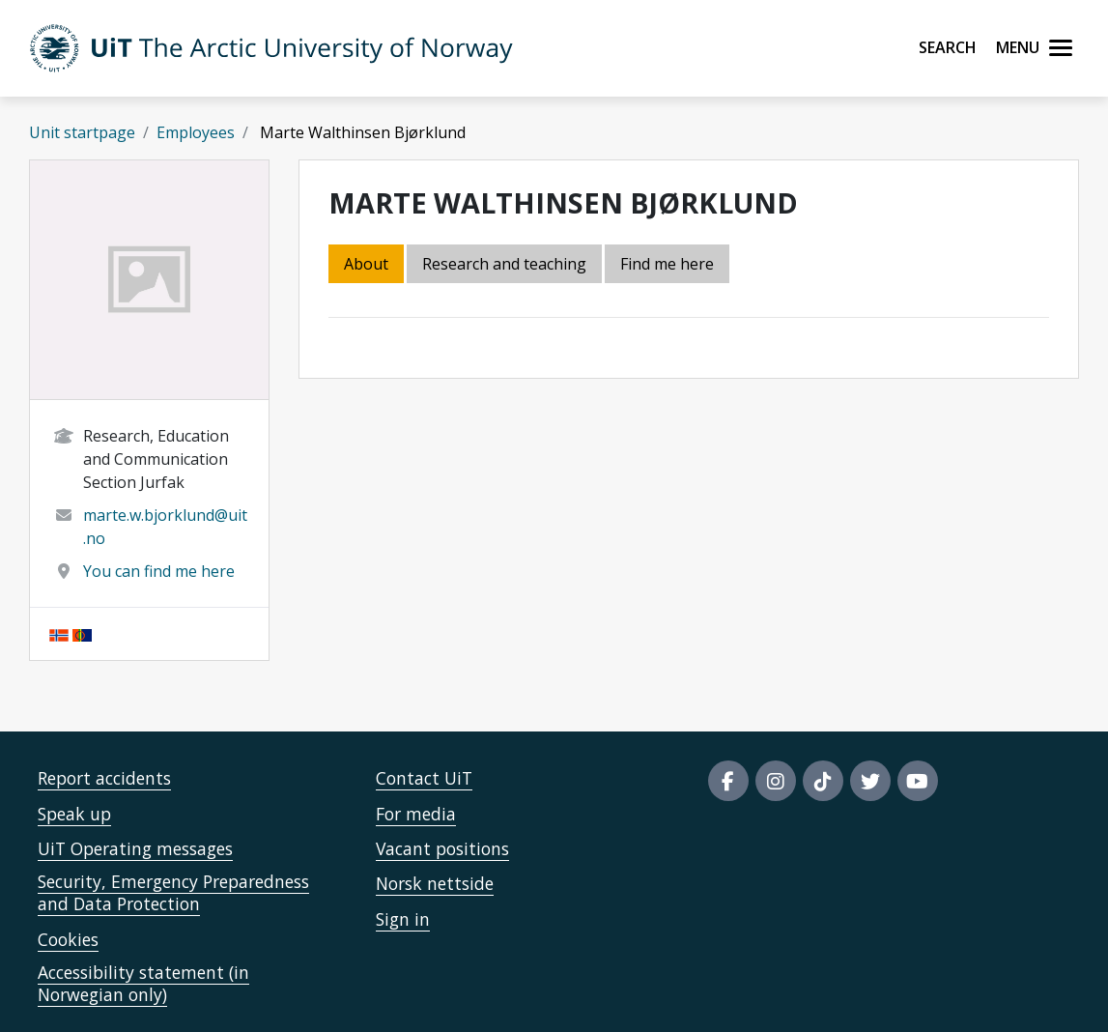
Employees (195, 132)
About (366, 263)
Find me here (667, 263)
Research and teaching (504, 263)
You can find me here (159, 571)
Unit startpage (82, 132)
